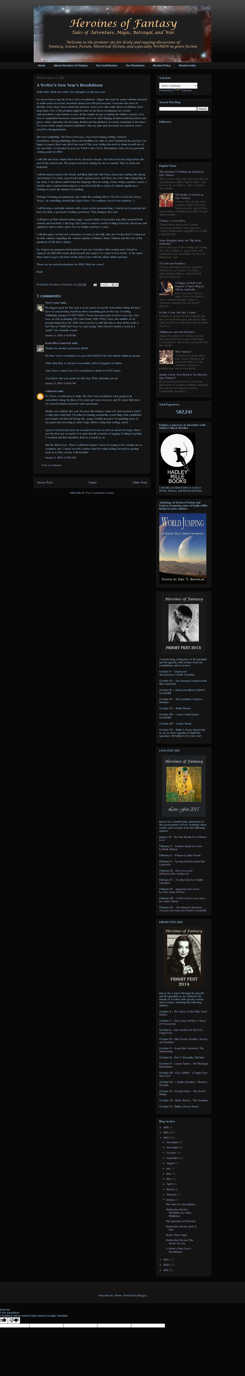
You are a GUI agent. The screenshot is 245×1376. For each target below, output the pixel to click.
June (169, 1173)
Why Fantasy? (183, 351)
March (171, 1189)
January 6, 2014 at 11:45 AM (60, 457)
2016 (166, 1127)
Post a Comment (51, 465)
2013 (166, 1259)
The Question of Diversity (181, 1221)
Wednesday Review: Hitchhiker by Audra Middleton (178, 1212)
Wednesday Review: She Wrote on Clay (179, 1242)
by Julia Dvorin (187, 855)
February (172, 1194)
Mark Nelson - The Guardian (191, 1100)
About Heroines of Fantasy (71, 65)
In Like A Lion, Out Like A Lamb (177, 312)
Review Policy (162, 65)
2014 (166, 1137)
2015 (166, 1132)
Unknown (51, 391)
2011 (166, 1270)
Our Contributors (107, 65)
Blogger (142, 1295)
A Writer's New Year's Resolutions (178, 1250)
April (169, 1184)
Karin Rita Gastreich (58, 343)
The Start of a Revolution (180, 1204)
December (173, 1142)
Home (41, 65)
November (173, 1147)
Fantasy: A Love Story (172, 220)
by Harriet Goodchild (182, 909)
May (169, 1178)
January (171, 1199)
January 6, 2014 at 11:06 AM (60, 383)
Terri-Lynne (52, 302)
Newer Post (45, 482)
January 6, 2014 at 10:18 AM (60, 335)
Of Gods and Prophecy (172, 263)
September (173, 1157)
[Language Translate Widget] (178, 86)
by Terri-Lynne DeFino (179, 890)
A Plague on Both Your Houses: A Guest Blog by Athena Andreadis (189, 286)
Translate (183, 90)
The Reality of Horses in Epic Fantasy (189, 196)
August (171, 1163)
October (172, 1152)
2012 (166, 1264)
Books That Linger (176, 1234)
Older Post (139, 482)
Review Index (187, 65)
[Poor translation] (14, 1320)
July (169, 1168)
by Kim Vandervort (175, 872)
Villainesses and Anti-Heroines (176, 331)
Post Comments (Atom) (100, 492)
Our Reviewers (135, 65)
